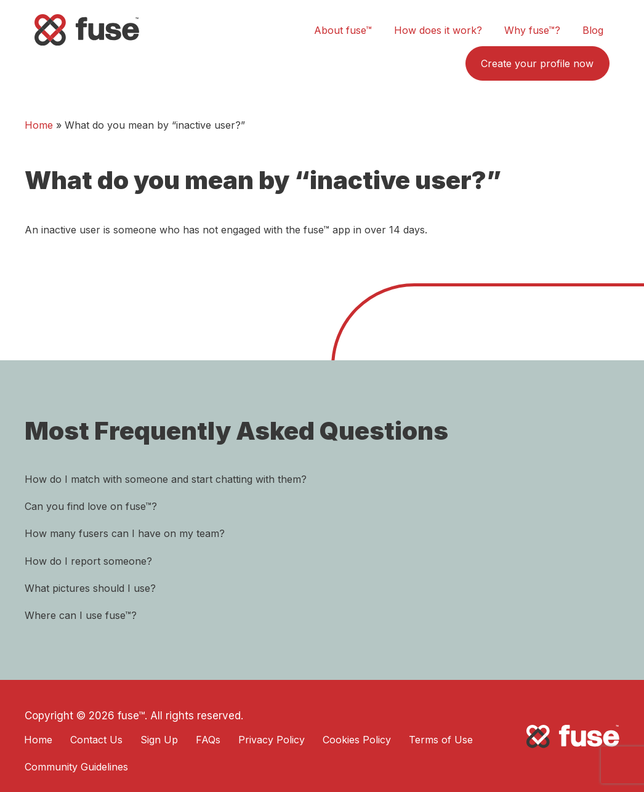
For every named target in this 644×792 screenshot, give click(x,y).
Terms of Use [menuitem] (441, 739)
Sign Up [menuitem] (159, 739)
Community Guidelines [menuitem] (76, 767)
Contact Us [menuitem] (96, 739)
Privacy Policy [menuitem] (271, 739)
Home (39, 125)
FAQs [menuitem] (208, 739)
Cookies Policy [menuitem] (357, 739)
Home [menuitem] (38, 739)
